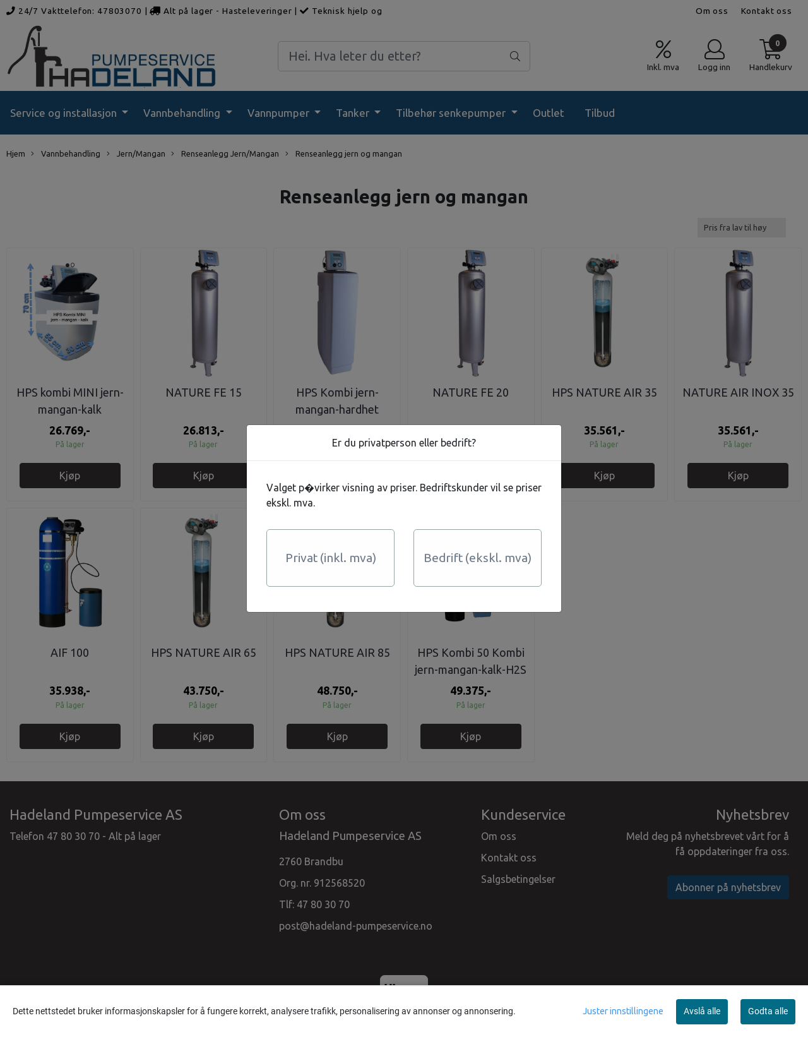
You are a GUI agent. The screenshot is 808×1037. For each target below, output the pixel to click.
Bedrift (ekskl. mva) (478, 558)
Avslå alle (702, 1011)
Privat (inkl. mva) (330, 558)
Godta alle (768, 1011)
